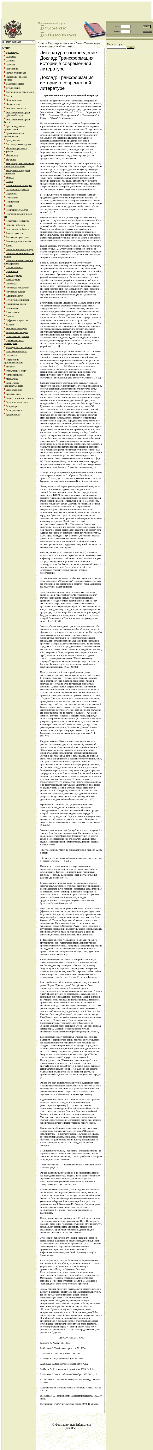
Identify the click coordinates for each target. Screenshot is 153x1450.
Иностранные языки (16, 304)
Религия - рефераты (15, 225)
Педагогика (11, 193)
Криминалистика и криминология (14, 134)
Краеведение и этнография (19, 347)
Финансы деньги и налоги (19, 241)
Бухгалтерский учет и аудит (19, 398)
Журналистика (13, 104)
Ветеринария (12, 406)
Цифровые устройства (17, 320)
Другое (9, 96)
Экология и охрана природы (19, 249)
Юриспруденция (14, 275)
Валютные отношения (17, 402)
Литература (11, 283)
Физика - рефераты (15, 233)
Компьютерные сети (16, 108)
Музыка (10, 177)
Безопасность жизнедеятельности (13, 384)
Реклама (10, 316)
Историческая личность (17, 300)
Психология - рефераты (17, 221)
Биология (10, 366)
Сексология (11, 355)
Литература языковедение (18, 144)
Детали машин (13, 88)
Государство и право (16, 72)
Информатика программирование (13, 361)
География (11, 56)
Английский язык (14, 374)
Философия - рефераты (17, 237)
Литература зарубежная (17, 287)
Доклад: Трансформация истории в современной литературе (69, 44)
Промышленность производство (14, 342)
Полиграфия (12, 197)
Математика (12, 155)
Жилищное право (14, 100)
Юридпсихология (14, 295)
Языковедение (13, 279)
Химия (9, 245)
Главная (41, 43)
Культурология (13, 140)
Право (9, 205)
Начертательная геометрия (19, 185)
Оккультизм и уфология (17, 189)
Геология (10, 64)
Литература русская (15, 291)
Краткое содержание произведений (15, 127)
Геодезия (10, 60)
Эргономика (12, 271)
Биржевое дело (13, 394)
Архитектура (12, 52)
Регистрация (147, 32)
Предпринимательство (17, 209)
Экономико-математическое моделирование (18, 262)
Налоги (9, 181)
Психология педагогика (17, 336)
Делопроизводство (15, 83)
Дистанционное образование (20, 92)
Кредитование (13, 414)
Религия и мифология (16, 351)
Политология (12, 201)
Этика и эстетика (14, 267)
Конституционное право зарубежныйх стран (17, 114)
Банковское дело (14, 390)
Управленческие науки (17, 332)
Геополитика (12, 68)
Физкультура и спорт (16, 370)
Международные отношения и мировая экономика (19, 165)
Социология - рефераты (17, 229)
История (10, 324)
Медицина (11, 159)
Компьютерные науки (16, 328)
